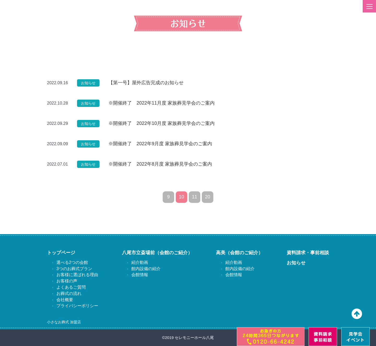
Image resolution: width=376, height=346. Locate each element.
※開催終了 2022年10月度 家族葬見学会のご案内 (161, 123)
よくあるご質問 (71, 287)
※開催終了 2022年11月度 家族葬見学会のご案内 (161, 103)
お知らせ (296, 262)
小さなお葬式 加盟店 (64, 322)
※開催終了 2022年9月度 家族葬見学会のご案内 (160, 143)
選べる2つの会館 (72, 262)
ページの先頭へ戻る (357, 314)
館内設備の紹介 (146, 268)
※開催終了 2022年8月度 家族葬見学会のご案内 (160, 164)
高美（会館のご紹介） (239, 252)
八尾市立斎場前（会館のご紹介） (157, 252)
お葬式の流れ (68, 293)
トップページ (61, 252)
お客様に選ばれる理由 (77, 274)
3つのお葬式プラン (74, 268)
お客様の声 (66, 281)
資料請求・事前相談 (308, 252)
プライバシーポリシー (77, 305)
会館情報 (139, 274)
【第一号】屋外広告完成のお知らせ (146, 82)
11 (194, 196)
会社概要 (64, 300)
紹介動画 (139, 262)
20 (207, 196)
